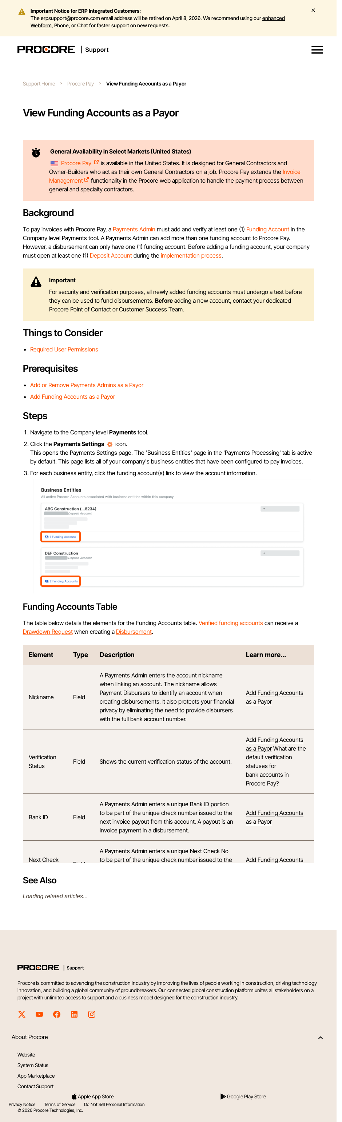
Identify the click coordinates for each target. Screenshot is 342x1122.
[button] (317, 49)
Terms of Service (59, 1104)
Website (26, 1054)
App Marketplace (36, 1076)
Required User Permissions (64, 349)
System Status (32, 1065)
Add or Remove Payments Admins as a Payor (86, 385)
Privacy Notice (22, 1104)
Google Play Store (243, 1096)
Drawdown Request (48, 631)
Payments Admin (134, 229)
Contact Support (35, 1086)
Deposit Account (111, 255)
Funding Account (267, 229)
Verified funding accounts (231, 622)
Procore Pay (80, 83)
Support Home (39, 83)
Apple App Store (92, 1096)
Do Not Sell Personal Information (114, 1104)
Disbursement (134, 631)
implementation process (191, 255)
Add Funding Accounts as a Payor (72, 396)
